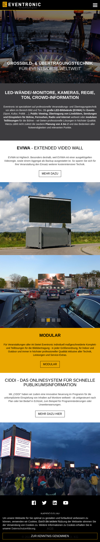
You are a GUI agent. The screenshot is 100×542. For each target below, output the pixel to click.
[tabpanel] (50, 291)
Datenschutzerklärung (23, 528)
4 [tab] (58, 320)
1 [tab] (43, 320)
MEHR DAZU (50, 173)
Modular (50, 364)
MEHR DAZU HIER (50, 413)
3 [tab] (53, 320)
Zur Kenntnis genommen (50, 536)
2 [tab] (48, 320)
